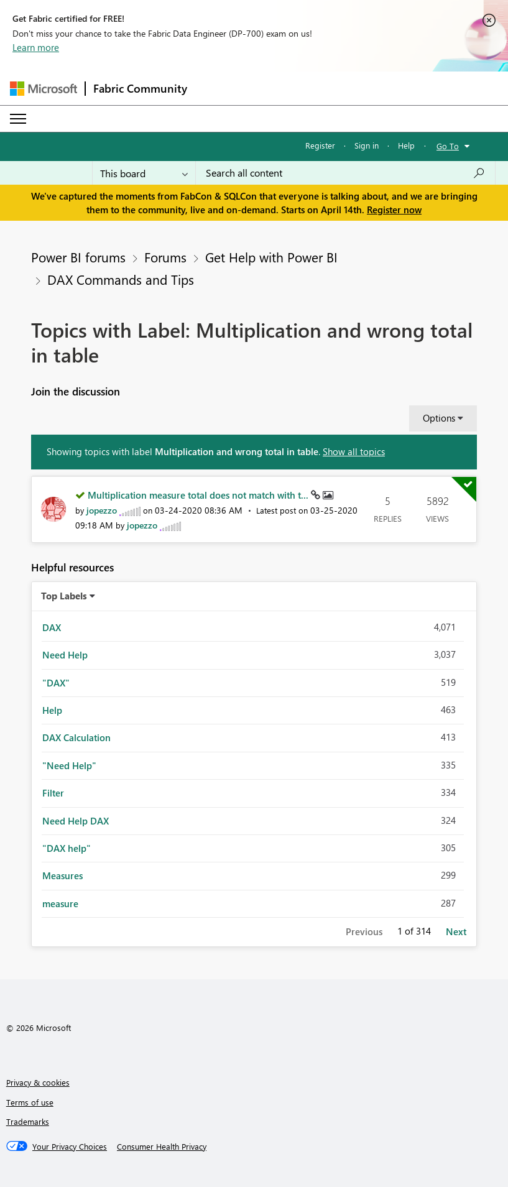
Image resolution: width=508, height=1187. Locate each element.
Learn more (35, 47)
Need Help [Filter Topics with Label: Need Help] (65, 655)
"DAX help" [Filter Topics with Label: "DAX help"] (66, 848)
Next (456, 931)
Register (320, 145)
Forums (165, 257)
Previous (364, 931)
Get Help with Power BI (271, 257)
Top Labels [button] (64, 595)
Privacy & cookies (38, 1082)
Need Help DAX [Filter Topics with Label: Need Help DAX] (75, 821)
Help (406, 145)
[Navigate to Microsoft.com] (43, 88)
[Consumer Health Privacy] (161, 1146)
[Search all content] (345, 173)
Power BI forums (78, 257)
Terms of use (29, 1102)
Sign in (366, 145)
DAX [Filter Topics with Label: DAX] (51, 627)
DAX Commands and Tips (120, 279)
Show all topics (354, 451)
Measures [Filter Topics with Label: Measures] (62, 875)
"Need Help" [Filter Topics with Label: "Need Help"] (69, 765)
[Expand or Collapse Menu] (18, 119)
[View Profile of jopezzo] (101, 510)
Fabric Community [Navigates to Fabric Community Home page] (140, 88)
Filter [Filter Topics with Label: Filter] (53, 793)
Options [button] (439, 418)
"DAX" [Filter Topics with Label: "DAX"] (56, 683)
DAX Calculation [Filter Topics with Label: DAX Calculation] (76, 737)
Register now (394, 209)
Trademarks (27, 1121)
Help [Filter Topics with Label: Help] (52, 710)
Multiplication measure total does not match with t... (199, 495)
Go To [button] (447, 146)
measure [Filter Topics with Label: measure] (60, 903)
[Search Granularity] (144, 173)
